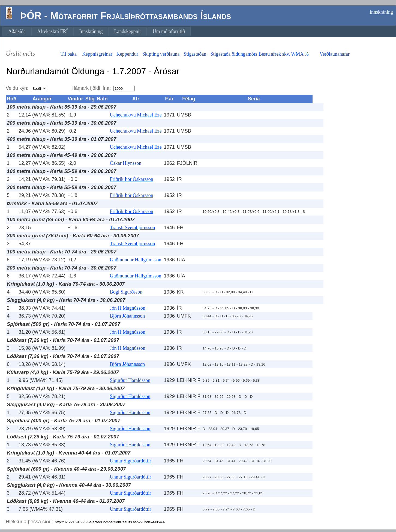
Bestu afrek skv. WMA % (284, 54)
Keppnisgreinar (97, 54)
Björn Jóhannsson (127, 316)
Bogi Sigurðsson (126, 292)
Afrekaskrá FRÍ (52, 31)
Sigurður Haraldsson (130, 380)
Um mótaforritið (168, 31)
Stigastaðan (195, 54)
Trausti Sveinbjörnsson (132, 227)
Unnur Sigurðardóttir (130, 461)
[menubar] (96, 31)
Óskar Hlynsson (126, 163)
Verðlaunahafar (335, 54)
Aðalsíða (17, 31)
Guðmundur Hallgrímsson (135, 259)
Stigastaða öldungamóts (233, 54)
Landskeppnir (127, 31)
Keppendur (127, 54)
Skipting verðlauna (160, 54)
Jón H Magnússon (127, 308)
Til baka (69, 54)
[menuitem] (16, 31)
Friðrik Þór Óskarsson (131, 179)
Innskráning (381, 12)
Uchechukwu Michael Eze (136, 115)
